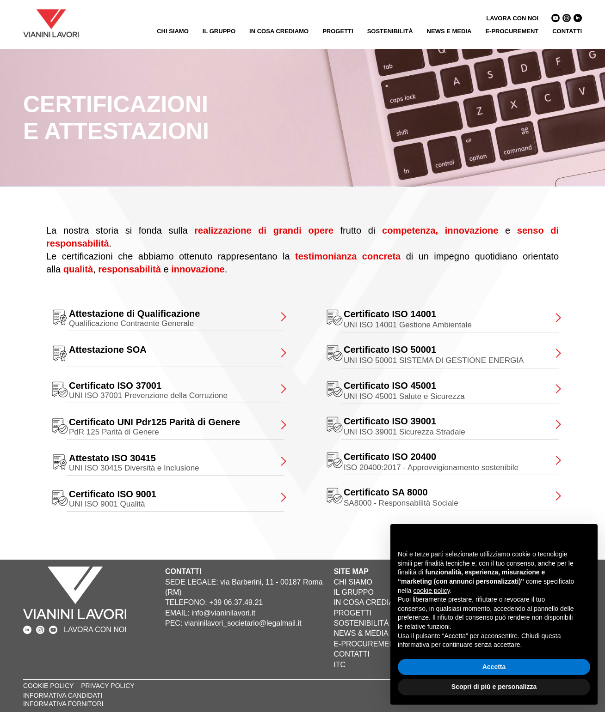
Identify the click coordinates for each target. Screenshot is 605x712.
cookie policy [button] (431, 590)
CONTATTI (567, 31)
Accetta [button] (494, 666)
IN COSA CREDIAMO (279, 31)
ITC (339, 665)
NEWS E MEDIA (449, 31)
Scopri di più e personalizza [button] (494, 686)
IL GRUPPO (219, 31)
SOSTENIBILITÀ (390, 31)
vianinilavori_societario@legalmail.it (243, 623)
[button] (585, 538)
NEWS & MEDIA (360, 633)
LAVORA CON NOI (512, 18)
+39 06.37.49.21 (236, 602)
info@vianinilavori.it (223, 613)
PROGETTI (337, 31)
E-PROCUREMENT (511, 31)
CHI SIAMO (173, 31)
